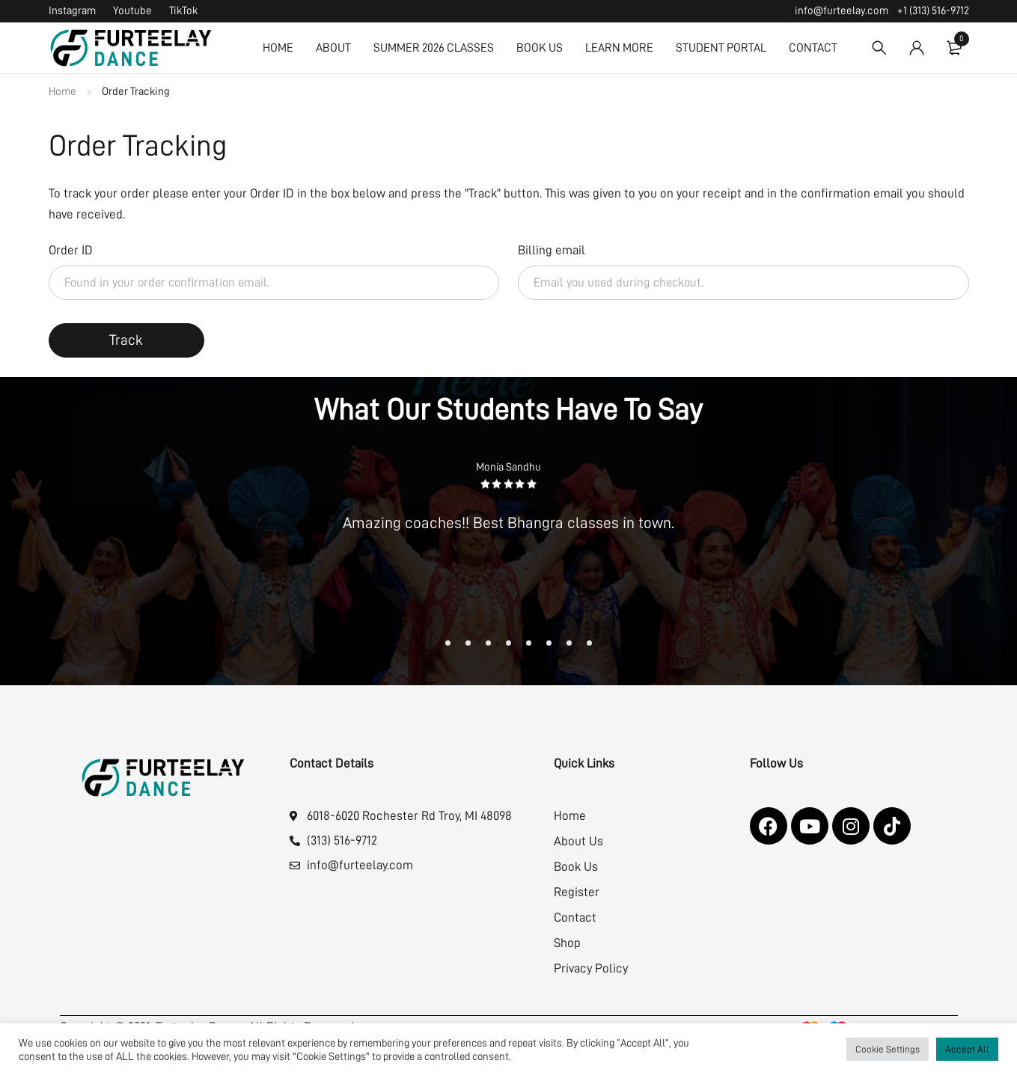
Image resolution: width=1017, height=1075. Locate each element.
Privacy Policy (591, 968)
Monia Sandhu (508, 467)
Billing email (551, 250)
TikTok (183, 10)
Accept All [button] (967, 1049)
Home (62, 91)
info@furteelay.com (841, 10)
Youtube (132, 10)
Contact (575, 917)
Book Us (576, 866)
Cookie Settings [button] (887, 1049)
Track (126, 340)
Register (576, 892)
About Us (578, 841)
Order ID (71, 250)
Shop (567, 943)
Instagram (72, 10)
